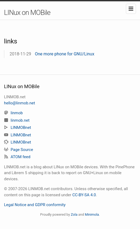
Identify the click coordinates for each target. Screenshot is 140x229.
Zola (74, 214)
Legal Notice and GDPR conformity (35, 204)
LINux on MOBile (27, 13)
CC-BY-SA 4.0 (84, 195)
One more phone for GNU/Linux (64, 53)
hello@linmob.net (19, 103)
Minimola (92, 214)
